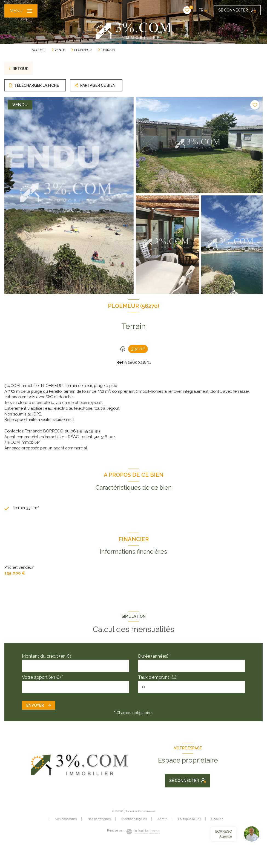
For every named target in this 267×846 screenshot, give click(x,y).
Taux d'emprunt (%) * (158, 677)
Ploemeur (83, 49)
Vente (59, 49)
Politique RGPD (189, 819)
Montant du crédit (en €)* (47, 656)
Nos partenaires (99, 819)
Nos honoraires (66, 819)
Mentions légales (134, 819)
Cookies (217, 819)
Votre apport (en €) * (42, 677)
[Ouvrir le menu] (21, 11)
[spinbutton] (191, 687)
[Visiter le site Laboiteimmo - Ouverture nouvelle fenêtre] (142, 831)
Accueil (38, 50)
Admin (162, 819)
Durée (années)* (154, 656)
